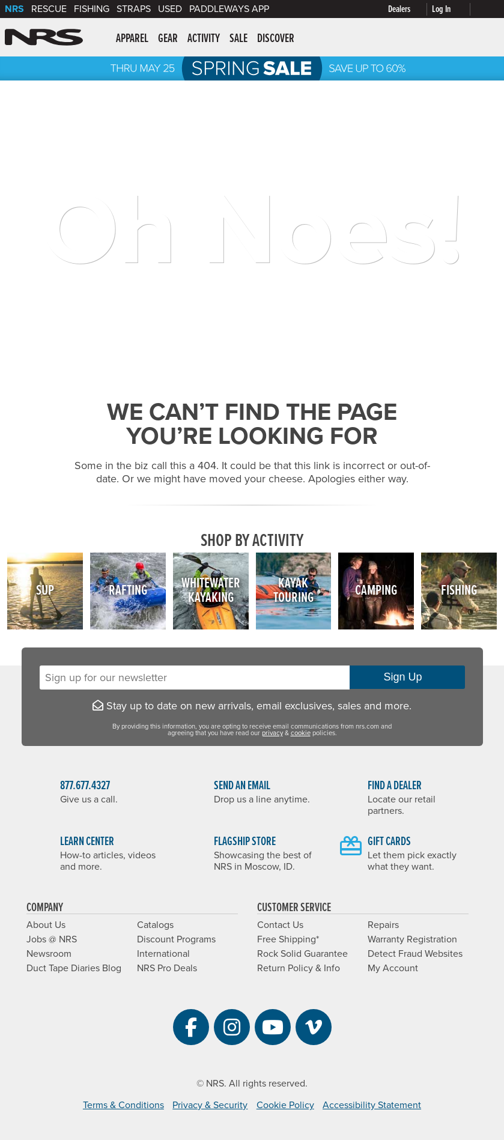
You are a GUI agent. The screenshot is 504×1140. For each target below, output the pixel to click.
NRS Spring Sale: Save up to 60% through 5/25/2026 (252, 68)
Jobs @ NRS (51, 939)
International (163, 954)
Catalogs (155, 925)
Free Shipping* (288, 939)
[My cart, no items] (487, 9)
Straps (134, 9)
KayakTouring (293, 590)
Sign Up (406, 677)
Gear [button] (168, 39)
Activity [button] (203, 39)
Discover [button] (275, 39)
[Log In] (453, 9)
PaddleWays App (229, 9)
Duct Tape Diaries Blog (73, 968)
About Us (45, 925)
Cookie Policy (285, 1105)
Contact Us (280, 925)
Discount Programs (176, 939)
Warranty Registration (412, 939)
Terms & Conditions (123, 1105)
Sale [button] (238, 39)
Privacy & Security (209, 1105)
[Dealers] (410, 9)
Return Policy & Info (298, 968)
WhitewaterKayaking (210, 590)
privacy (272, 733)
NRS (14, 9)
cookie (301, 733)
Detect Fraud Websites (415, 954)
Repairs (383, 925)
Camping (376, 590)
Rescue (49, 9)
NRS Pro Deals (167, 968)
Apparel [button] (132, 39)
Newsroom (48, 954)
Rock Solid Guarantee (302, 954)
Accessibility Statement (372, 1105)
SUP (45, 590)
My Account (393, 968)
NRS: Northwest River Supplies (44, 37)
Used (170, 9)
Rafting (128, 590)
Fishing (91, 9)
